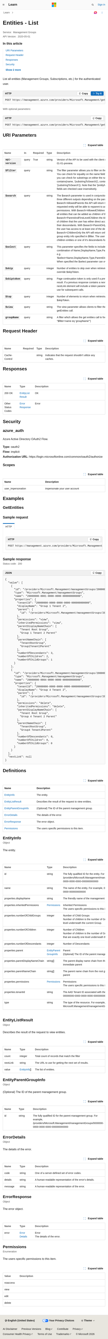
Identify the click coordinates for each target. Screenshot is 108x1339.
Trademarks (62, 1334)
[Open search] (92, 5)
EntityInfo (9, 794)
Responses (12, 59)
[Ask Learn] (95, 13)
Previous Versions (31, 1329)
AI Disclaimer (10, 1329)
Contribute (62, 1329)
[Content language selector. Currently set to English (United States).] (20, 1320)
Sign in (101, 4)
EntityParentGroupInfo (16, 808)
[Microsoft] (54, 4)
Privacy (77, 1329)
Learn (7, 12)
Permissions (11, 828)
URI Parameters (14, 50)
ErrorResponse (12, 821)
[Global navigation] (3, 5)
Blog (47, 1329)
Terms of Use (44, 1334)
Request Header (15, 55)
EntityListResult (12, 801)
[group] (54, 100)
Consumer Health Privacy (17, 1334)
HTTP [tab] (8, 526)
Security (10, 64)
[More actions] (102, 13)
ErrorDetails (10, 815)
